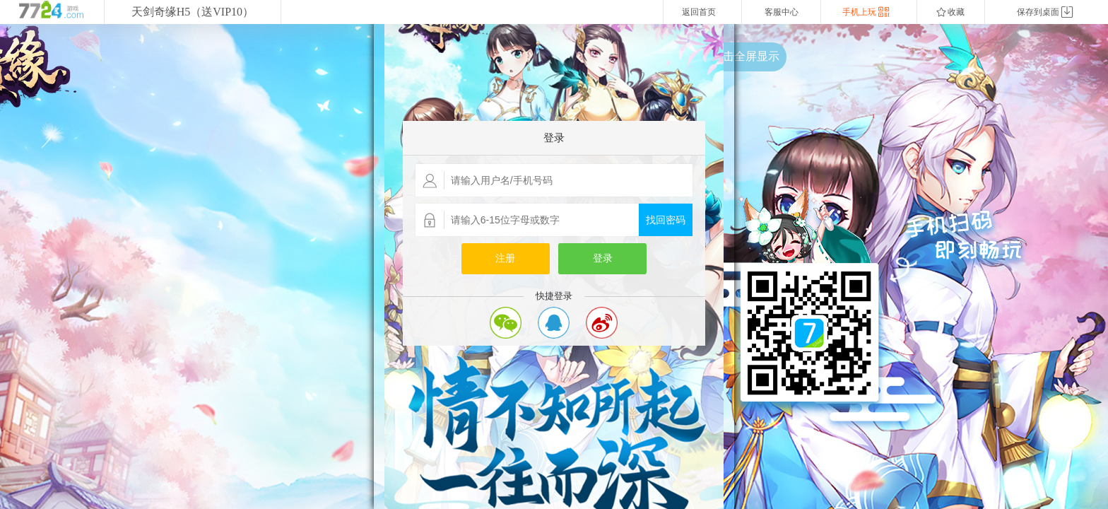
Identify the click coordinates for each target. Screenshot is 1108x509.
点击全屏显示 (745, 56)
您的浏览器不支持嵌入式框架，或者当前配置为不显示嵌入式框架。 (554, 266)
